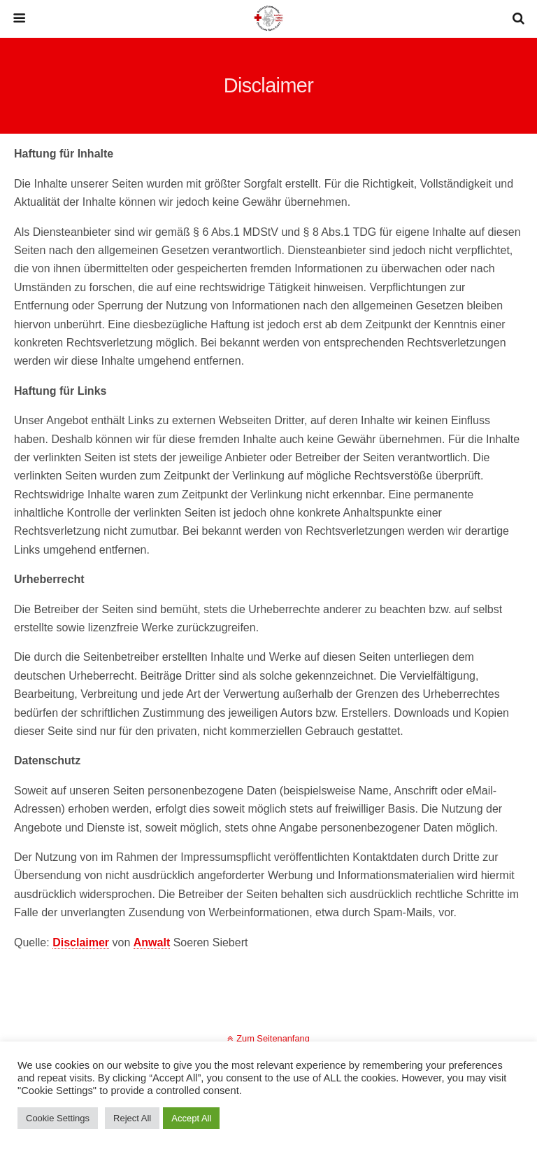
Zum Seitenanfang (273, 1038)
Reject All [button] (132, 1118)
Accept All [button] (191, 1118)
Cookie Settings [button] (58, 1118)
